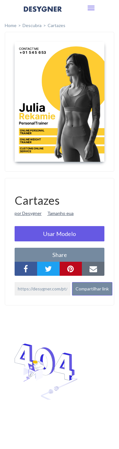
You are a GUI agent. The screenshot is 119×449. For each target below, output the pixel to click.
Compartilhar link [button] (92, 288)
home (11, 25)
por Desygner (28, 213)
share (59, 254)
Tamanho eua (60, 213)
